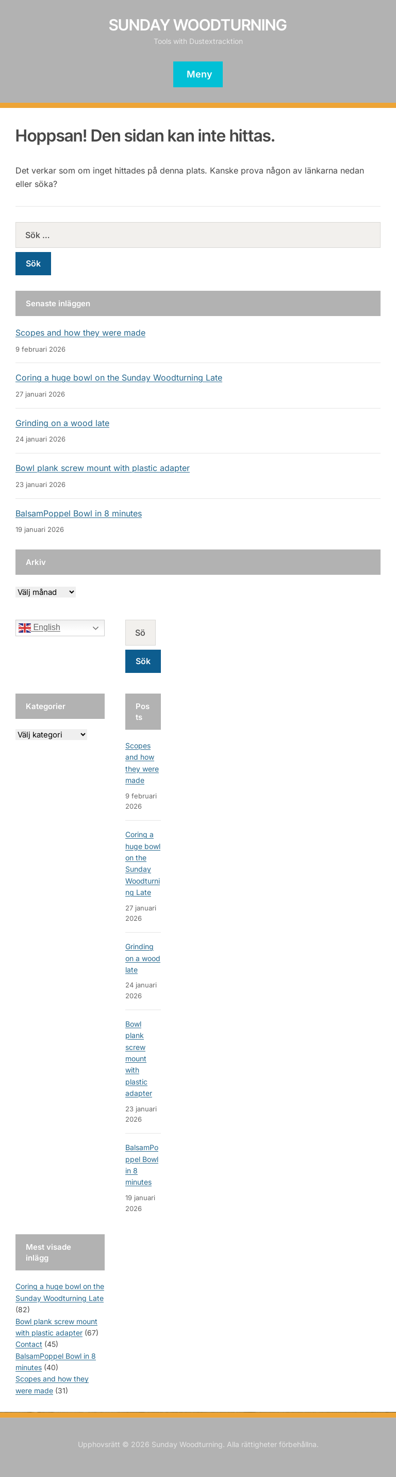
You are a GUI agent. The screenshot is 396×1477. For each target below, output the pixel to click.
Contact (28, 1344)
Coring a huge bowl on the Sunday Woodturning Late (118, 377)
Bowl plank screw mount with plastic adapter (102, 468)
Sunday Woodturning (198, 24)
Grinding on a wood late (62, 423)
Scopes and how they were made (80, 332)
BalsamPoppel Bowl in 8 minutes (78, 513)
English (39, 628)
